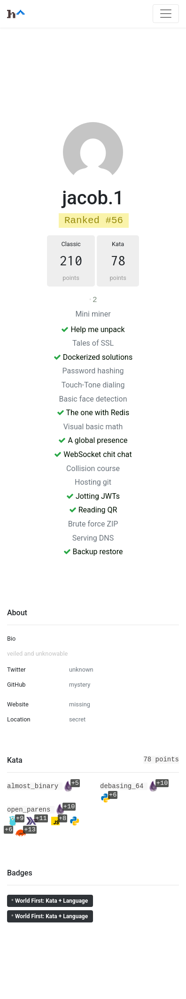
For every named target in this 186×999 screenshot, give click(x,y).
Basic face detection (93, 399)
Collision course (93, 468)
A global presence (92, 440)
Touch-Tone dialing (93, 384)
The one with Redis (93, 412)
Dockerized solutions (93, 357)
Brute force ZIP (93, 523)
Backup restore (93, 551)
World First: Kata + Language (49, 900)
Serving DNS (93, 538)
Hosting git (93, 482)
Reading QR (93, 509)
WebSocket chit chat (93, 454)
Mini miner (92, 314)
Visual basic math (93, 426)
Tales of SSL (93, 343)
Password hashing (93, 370)
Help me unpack (92, 329)
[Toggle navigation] (166, 13)
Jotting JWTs (93, 496)
